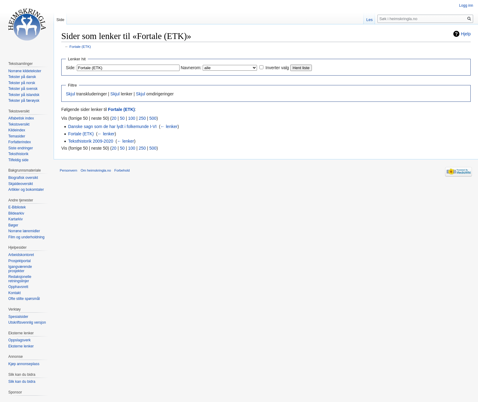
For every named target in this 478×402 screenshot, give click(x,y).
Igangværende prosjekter (20, 269)
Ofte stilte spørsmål (24, 299)
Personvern (68, 170)
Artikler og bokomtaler (26, 189)
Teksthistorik (18, 154)
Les (369, 19)
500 (152, 118)
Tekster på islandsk (23, 95)
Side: (71, 67)
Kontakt (14, 293)
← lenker (168, 126)
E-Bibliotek (17, 207)
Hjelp (466, 33)
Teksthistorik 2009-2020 (90, 141)
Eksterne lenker (21, 346)
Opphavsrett (18, 287)
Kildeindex (16, 130)
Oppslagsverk (19, 340)
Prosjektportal (19, 261)
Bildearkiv (16, 213)
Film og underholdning (26, 237)
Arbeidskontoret (21, 255)
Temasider (16, 136)
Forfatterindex (19, 142)
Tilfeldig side (18, 160)
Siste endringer (20, 148)
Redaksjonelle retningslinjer (19, 279)
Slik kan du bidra (21, 381)
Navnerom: (191, 67)
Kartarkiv (15, 219)
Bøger (13, 225)
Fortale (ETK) (80, 46)
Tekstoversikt (18, 124)
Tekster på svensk (22, 89)
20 (114, 118)
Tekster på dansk (22, 77)
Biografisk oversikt (23, 178)
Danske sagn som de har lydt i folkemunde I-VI (112, 126)
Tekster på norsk (21, 83)
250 (142, 118)
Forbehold (122, 170)
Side (60, 19)
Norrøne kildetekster (24, 71)
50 (122, 118)
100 (131, 118)
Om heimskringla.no (95, 170)
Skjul (70, 93)
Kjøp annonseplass (23, 364)
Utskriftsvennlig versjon (27, 322)
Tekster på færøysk (23, 100)
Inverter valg (277, 67)
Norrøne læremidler (24, 231)
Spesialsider (18, 317)
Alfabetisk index (21, 118)
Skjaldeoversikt (20, 184)
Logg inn (466, 5)
